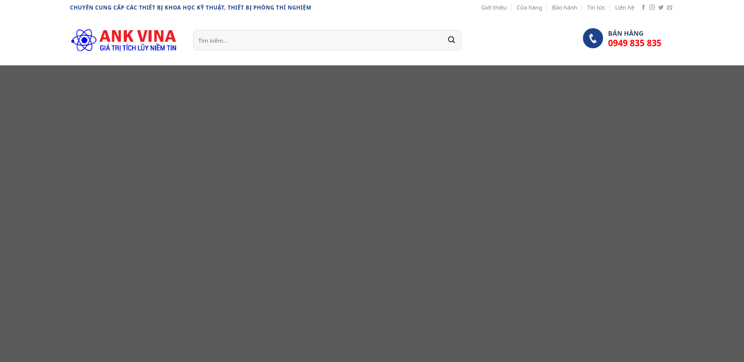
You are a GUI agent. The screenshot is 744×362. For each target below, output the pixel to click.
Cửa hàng (529, 7)
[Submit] (451, 40)
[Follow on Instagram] (652, 8)
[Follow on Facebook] (643, 8)
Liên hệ (624, 7)
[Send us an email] (670, 8)
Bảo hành (564, 7)
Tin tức (596, 7)
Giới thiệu (494, 7)
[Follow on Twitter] (661, 8)
